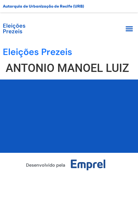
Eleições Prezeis (14, 28)
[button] (129, 28)
